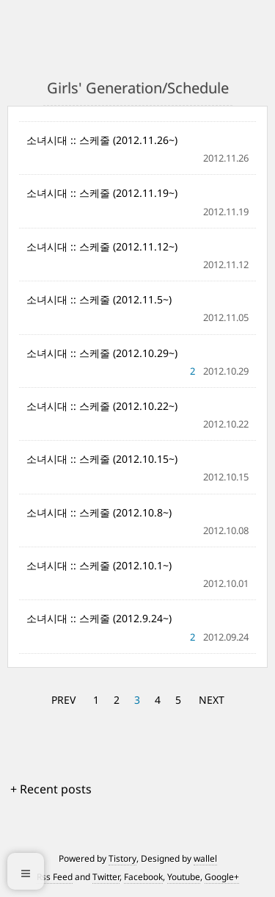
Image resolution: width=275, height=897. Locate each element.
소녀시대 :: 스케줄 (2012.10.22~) (101, 406)
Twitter (106, 877)
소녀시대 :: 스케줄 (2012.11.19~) (101, 193)
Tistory (122, 858)
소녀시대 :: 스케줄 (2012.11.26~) (101, 140)
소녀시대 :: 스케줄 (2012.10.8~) (99, 512)
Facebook (143, 877)
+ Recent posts (51, 789)
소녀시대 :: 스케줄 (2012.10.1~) (99, 565)
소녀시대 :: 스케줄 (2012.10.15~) (101, 459)
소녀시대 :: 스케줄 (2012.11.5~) (99, 299)
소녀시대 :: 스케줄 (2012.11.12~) (101, 246)
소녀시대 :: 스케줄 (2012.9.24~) (99, 618)
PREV (63, 700)
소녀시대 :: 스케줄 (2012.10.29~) (101, 353)
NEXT (211, 700)
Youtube (183, 877)
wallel (205, 858)
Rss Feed (55, 877)
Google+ (222, 877)
